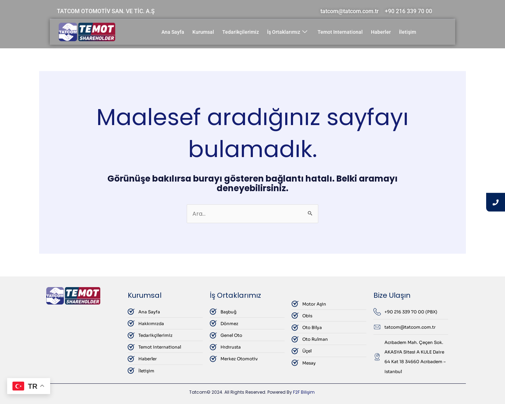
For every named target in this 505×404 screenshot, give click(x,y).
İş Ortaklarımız (287, 32)
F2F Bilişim (304, 392)
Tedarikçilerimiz (240, 32)
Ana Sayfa (172, 32)
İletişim (407, 32)
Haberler (381, 32)
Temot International (340, 32)
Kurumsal (203, 32)
